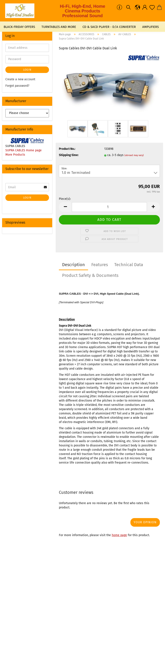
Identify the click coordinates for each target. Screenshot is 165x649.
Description (73, 264)
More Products (15, 154)
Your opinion (145, 522)
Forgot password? (17, 86)
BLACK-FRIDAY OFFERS (19, 27)
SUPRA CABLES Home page (23, 150)
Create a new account (20, 79)
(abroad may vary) (134, 155)
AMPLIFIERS (150, 27)
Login (27, 69)
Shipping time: (68, 155)
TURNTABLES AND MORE (58, 27)
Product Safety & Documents (90, 275)
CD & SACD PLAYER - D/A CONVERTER (109, 27)
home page (119, 535)
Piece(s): (65, 199)
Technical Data (128, 264)
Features (99, 264)
